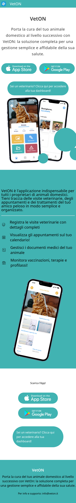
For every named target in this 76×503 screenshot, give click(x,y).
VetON (38, 470)
